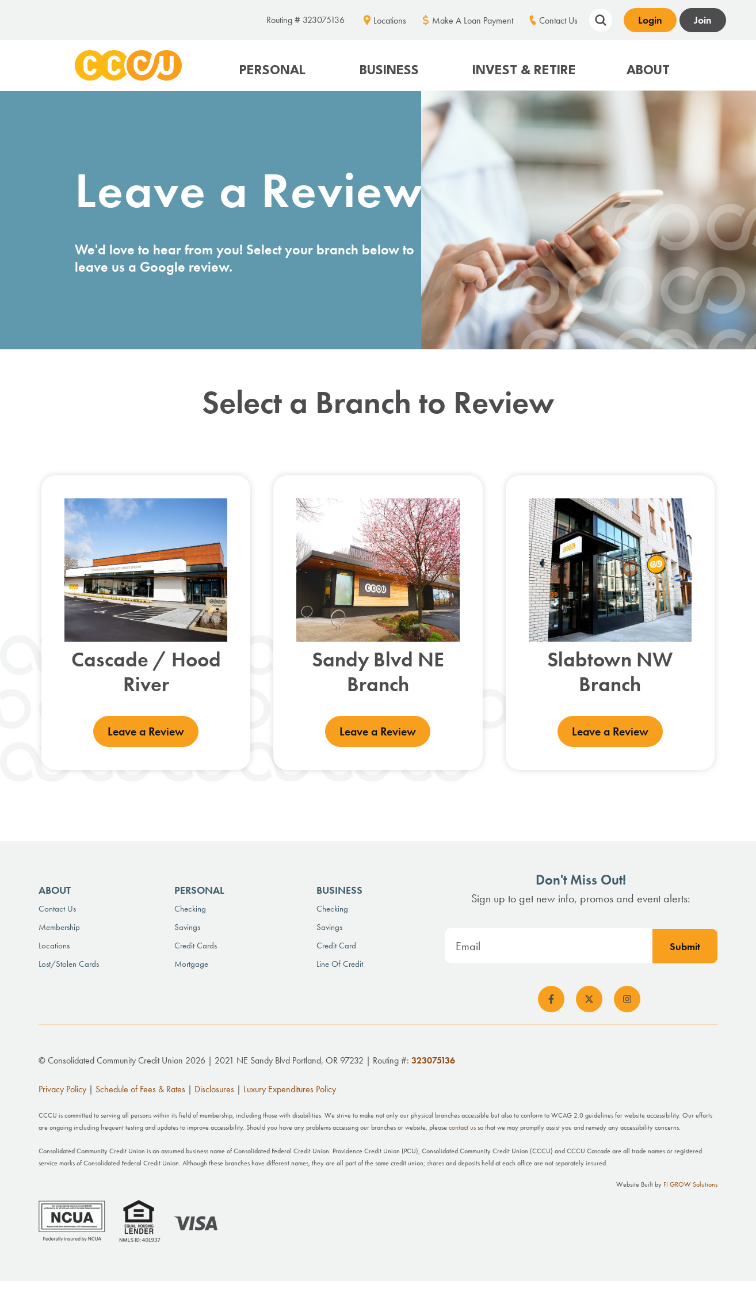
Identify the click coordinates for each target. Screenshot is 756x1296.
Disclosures (214, 1088)
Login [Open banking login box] (650, 19)
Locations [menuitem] (389, 20)
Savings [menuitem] (187, 926)
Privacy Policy (62, 1088)
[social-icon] (551, 998)
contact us (462, 1126)
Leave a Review (146, 730)
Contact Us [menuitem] (558, 20)
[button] (274, 65)
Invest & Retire (524, 70)
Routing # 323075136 (305, 20)
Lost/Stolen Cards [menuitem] (69, 963)
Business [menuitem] (339, 888)
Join (703, 19)
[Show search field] (600, 18)
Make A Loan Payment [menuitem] (472, 20)
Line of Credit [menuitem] (339, 963)
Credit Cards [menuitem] (195, 944)
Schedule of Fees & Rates (140, 1088)
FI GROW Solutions (690, 1183)
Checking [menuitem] (190, 907)
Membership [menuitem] (59, 926)
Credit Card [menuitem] (336, 944)
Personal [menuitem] (199, 888)
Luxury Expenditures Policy (289, 1088)
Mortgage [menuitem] (191, 963)
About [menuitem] (55, 888)
